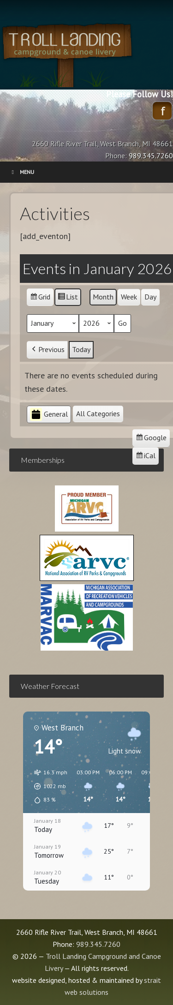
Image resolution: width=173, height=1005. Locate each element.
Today (81, 348)
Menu (21, 171)
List (67, 298)
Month (103, 296)
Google (151, 439)
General (49, 414)
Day (150, 296)
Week (129, 296)
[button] (47, 786)
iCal (147, 457)
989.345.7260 (98, 944)
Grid (40, 298)
